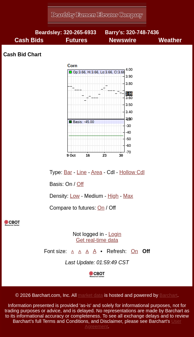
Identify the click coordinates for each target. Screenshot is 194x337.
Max (128, 196)
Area (96, 172)
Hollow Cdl (131, 172)
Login (115, 234)
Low (75, 196)
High (113, 196)
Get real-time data (97, 240)
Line (81, 172)
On (100, 208)
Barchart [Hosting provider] (168, 295)
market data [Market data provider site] (90, 295)
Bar (68, 172)
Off (80, 184)
